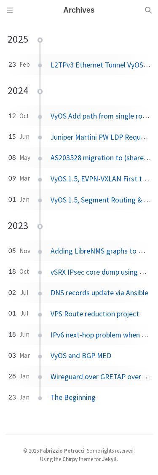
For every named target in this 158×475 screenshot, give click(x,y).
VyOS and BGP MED (81, 355)
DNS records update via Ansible (99, 292)
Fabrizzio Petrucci (62, 450)
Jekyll (109, 459)
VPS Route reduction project (95, 313)
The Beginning (73, 397)
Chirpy (70, 459)
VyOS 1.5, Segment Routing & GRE (104, 200)
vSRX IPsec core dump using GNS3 (104, 272)
